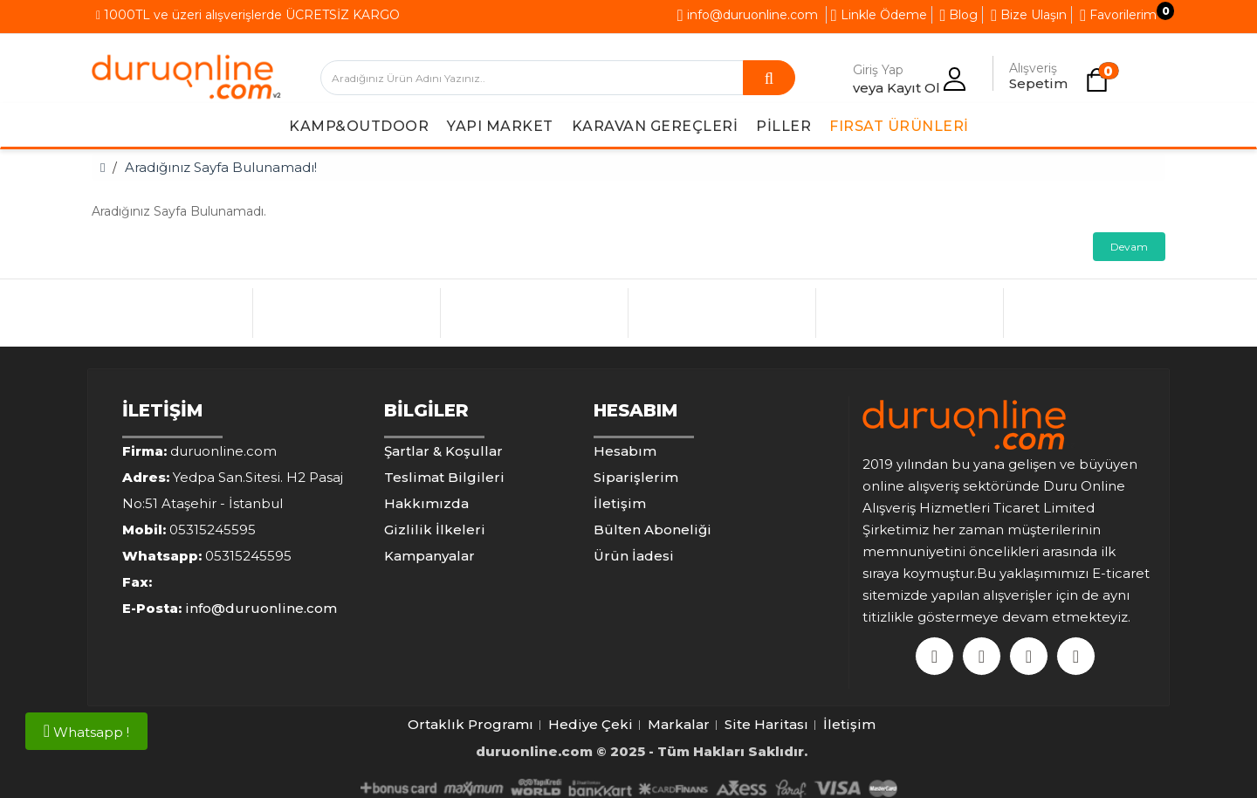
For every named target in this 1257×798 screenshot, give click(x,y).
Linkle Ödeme (879, 15)
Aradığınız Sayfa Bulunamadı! (221, 167)
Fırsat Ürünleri (899, 126)
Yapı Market (500, 126)
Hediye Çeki (590, 724)
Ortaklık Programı (470, 724)
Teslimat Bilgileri (444, 477)
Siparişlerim (636, 477)
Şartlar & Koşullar (443, 451)
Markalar (679, 724)
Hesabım (625, 451)
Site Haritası (766, 724)
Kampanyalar (429, 555)
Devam (1129, 246)
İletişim (620, 503)
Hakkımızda (426, 503)
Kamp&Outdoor (359, 126)
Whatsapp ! (86, 731)
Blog (959, 15)
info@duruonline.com (747, 15)
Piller (783, 126)
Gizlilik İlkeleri (434, 529)
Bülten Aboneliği (652, 529)
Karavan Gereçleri (655, 126)
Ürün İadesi (634, 555)
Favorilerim (1118, 15)
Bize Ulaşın (1029, 15)
